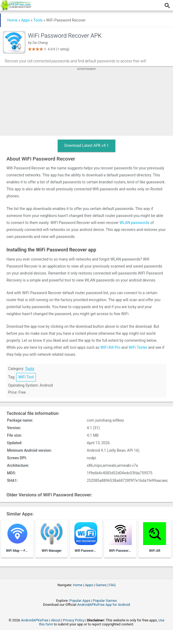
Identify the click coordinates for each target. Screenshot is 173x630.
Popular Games (105, 601)
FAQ (112, 585)
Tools (38, 20)
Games (101, 585)
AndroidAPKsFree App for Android (103, 605)
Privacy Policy (74, 620)
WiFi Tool (26, 377)
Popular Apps (80, 601)
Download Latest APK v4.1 (86, 145)
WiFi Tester (138, 347)
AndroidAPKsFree (35, 620)
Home (12, 20)
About (55, 620)
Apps (25, 20)
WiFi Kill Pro (110, 347)
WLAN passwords (135, 222)
